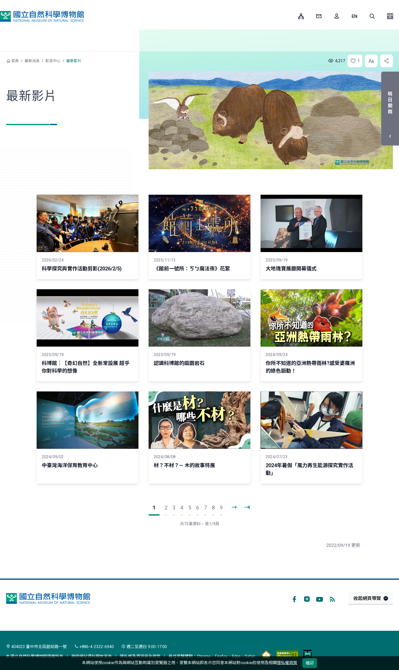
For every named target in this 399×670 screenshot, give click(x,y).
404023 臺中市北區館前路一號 (36, 646)
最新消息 (32, 61)
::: (290, 16)
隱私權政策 (287, 662)
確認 (310, 663)
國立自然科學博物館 (42, 16)
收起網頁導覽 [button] (367, 598)
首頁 (15, 61)
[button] (372, 16)
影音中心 (53, 61)
